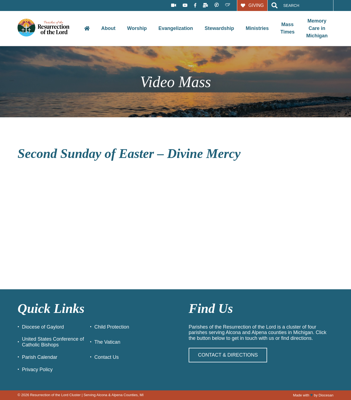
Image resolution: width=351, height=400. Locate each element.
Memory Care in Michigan (317, 28)
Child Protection (111, 327)
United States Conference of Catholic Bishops (53, 342)
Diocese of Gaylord (43, 327)
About (108, 28)
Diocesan (326, 395)
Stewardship (219, 28)
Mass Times (287, 28)
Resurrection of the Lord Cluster (55, 395)
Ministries (257, 28)
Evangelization (175, 28)
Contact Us (106, 357)
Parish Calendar (39, 357)
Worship (137, 28)
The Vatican (107, 342)
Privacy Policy (37, 369)
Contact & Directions (228, 355)
